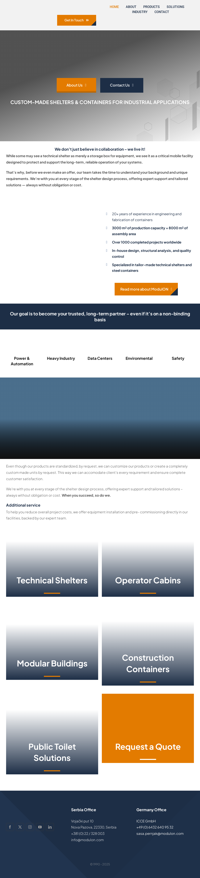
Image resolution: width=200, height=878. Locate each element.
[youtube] (40, 827)
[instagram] (30, 827)
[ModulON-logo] (29, 6)
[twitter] (20, 827)
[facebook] (10, 827)
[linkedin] (50, 827)
